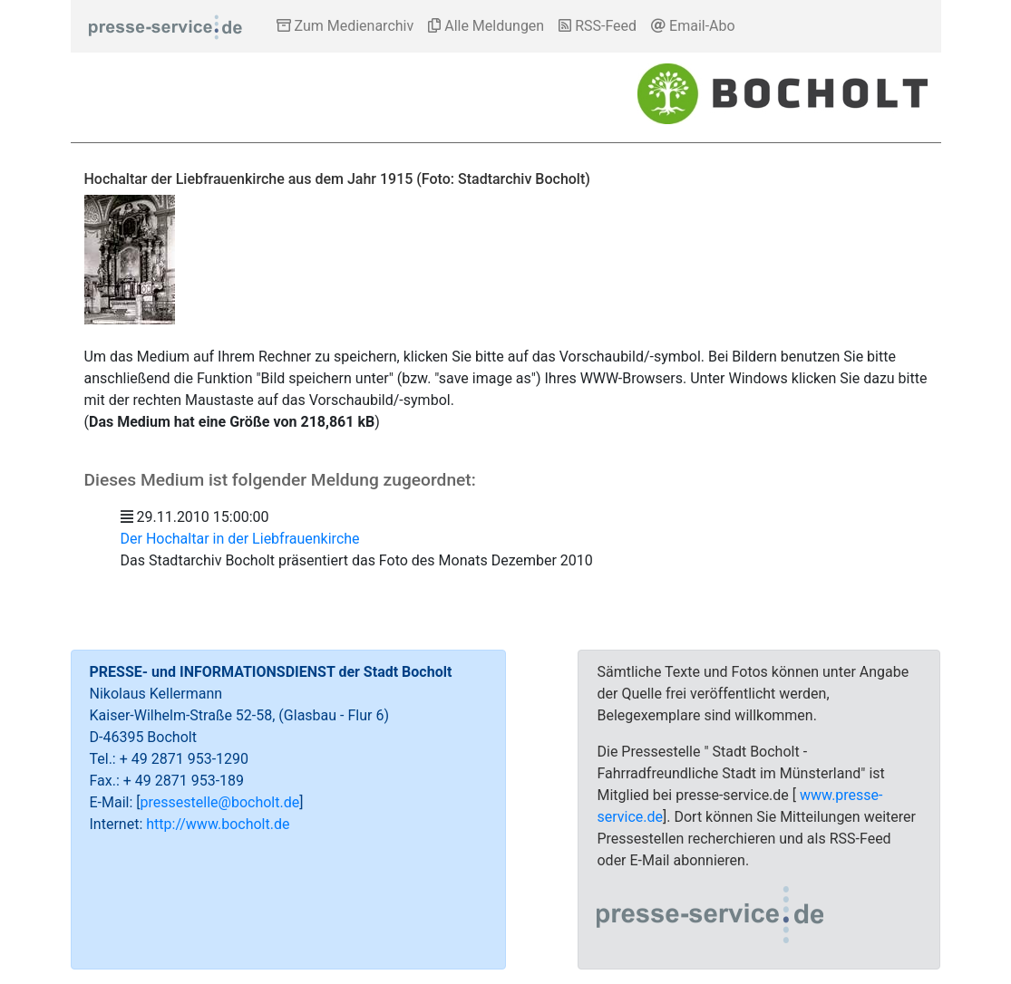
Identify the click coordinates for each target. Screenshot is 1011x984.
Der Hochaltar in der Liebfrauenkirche (240, 538)
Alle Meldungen (486, 25)
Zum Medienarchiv (345, 25)
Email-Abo (693, 25)
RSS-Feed (598, 25)
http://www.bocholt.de (217, 824)
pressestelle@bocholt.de (220, 802)
